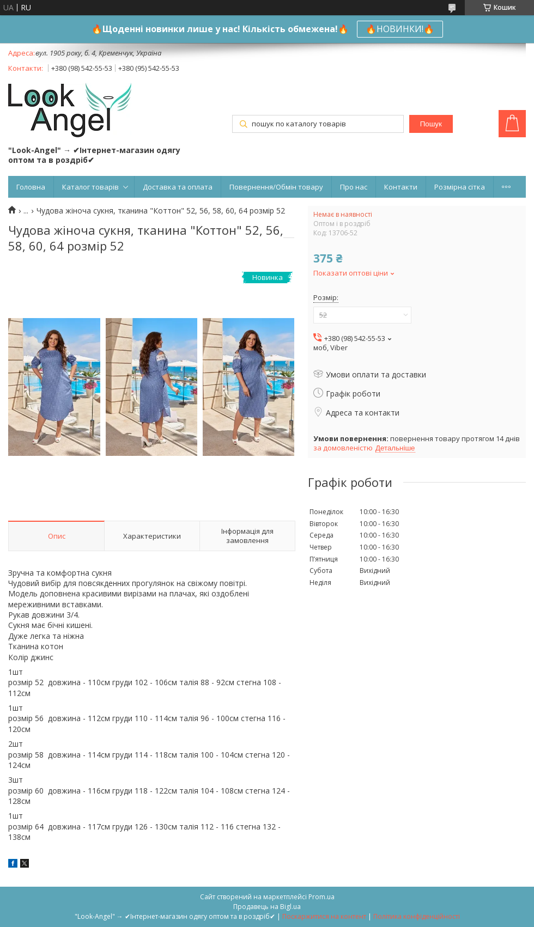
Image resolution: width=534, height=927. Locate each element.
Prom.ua (321, 896)
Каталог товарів (90, 187)
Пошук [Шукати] (431, 124)
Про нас (353, 187)
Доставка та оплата (178, 187)
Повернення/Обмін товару (276, 187)
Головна (30, 187)
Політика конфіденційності (416, 916)
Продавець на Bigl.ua (267, 906)
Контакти (400, 187)
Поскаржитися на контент (324, 916)
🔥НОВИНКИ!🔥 (400, 29)
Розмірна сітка (459, 187)
